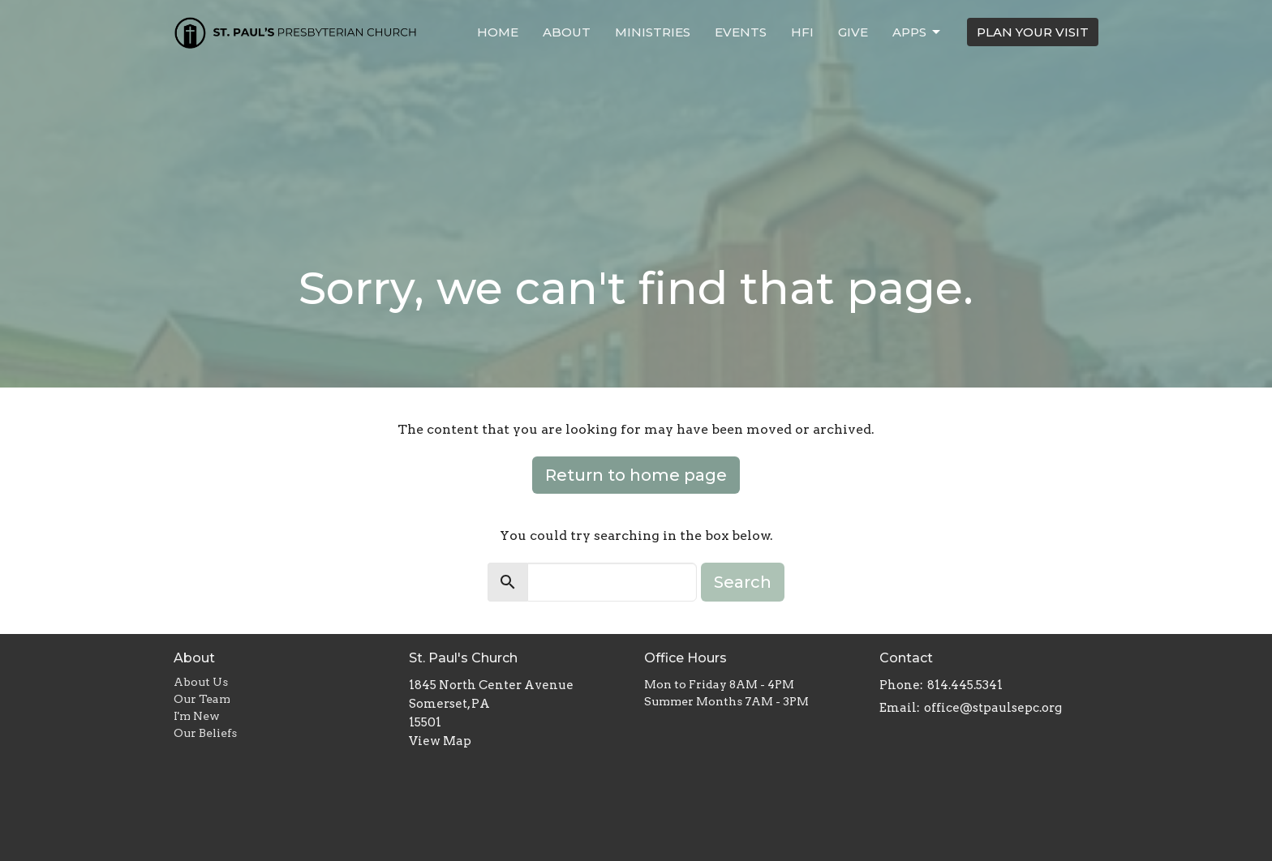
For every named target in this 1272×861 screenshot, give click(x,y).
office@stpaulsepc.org (993, 707)
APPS (917, 32)
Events (741, 32)
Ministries (652, 32)
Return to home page (636, 475)
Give (853, 32)
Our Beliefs (205, 732)
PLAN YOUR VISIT (1033, 32)
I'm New (197, 715)
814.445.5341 (965, 685)
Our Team (202, 698)
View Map (440, 741)
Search (742, 582)
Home (497, 32)
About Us (201, 681)
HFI (802, 32)
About (567, 32)
